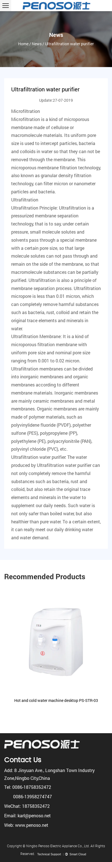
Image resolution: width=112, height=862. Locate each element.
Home (23, 43)
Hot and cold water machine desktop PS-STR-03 (56, 700)
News (37, 43)
